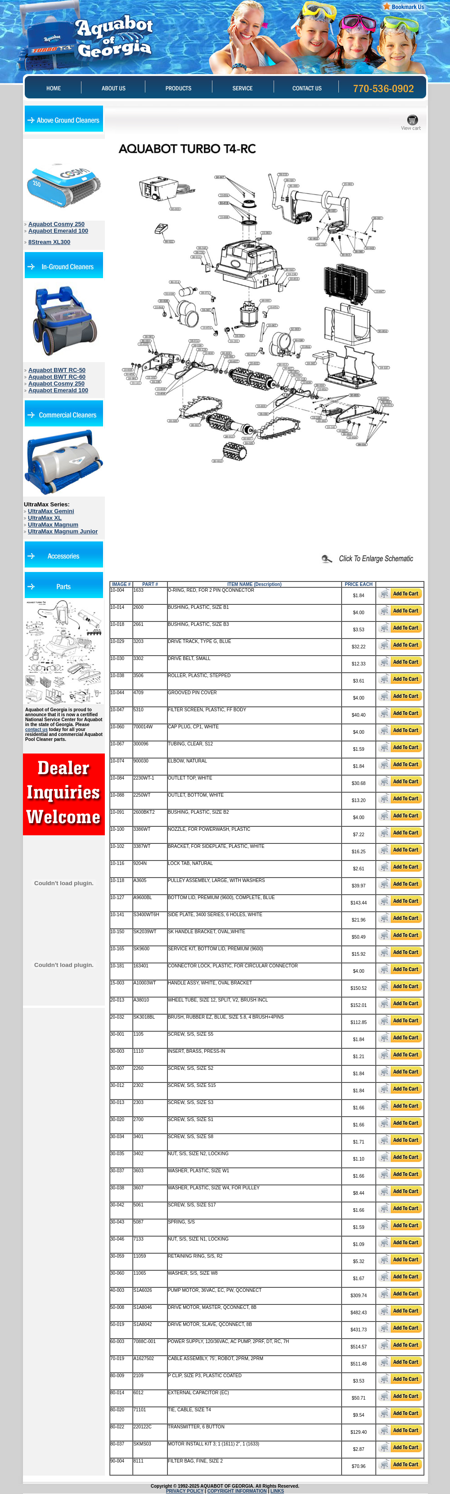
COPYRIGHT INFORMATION (237, 1491)
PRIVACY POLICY (184, 1491)
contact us (36, 729)
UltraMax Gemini (51, 511)
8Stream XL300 (49, 242)
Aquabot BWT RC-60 (57, 376)
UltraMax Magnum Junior (63, 531)
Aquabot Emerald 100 (58, 230)
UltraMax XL (45, 517)
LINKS (277, 1491)
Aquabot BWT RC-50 (57, 370)
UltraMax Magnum (53, 524)
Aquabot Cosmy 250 (56, 224)
